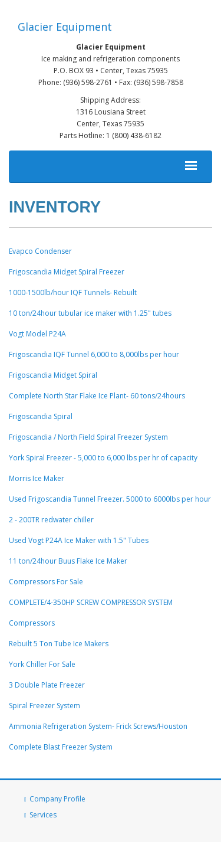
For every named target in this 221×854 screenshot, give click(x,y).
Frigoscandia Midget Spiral (53, 375)
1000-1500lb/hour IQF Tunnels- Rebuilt (73, 292)
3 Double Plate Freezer (47, 685)
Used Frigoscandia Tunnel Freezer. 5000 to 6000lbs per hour (110, 499)
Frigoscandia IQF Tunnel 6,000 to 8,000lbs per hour (94, 354)
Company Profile (57, 799)
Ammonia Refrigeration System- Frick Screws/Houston (98, 726)
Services (43, 815)
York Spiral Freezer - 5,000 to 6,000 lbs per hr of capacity (103, 458)
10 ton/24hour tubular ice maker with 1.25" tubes (90, 313)
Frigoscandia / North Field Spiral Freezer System (88, 437)
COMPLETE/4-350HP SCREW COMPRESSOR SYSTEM (91, 602)
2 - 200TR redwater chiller (51, 520)
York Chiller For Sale (42, 664)
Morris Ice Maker (36, 478)
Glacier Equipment (65, 26)
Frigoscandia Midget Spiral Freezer (66, 272)
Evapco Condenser (40, 251)
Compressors (32, 623)
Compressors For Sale (46, 582)
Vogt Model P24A (37, 334)
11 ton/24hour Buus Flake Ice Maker (68, 561)
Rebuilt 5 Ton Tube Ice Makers (58, 644)
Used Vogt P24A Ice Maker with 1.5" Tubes (79, 540)
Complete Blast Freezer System (61, 747)
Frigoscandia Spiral (40, 416)
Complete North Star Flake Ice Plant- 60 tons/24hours (97, 396)
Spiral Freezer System (44, 706)
